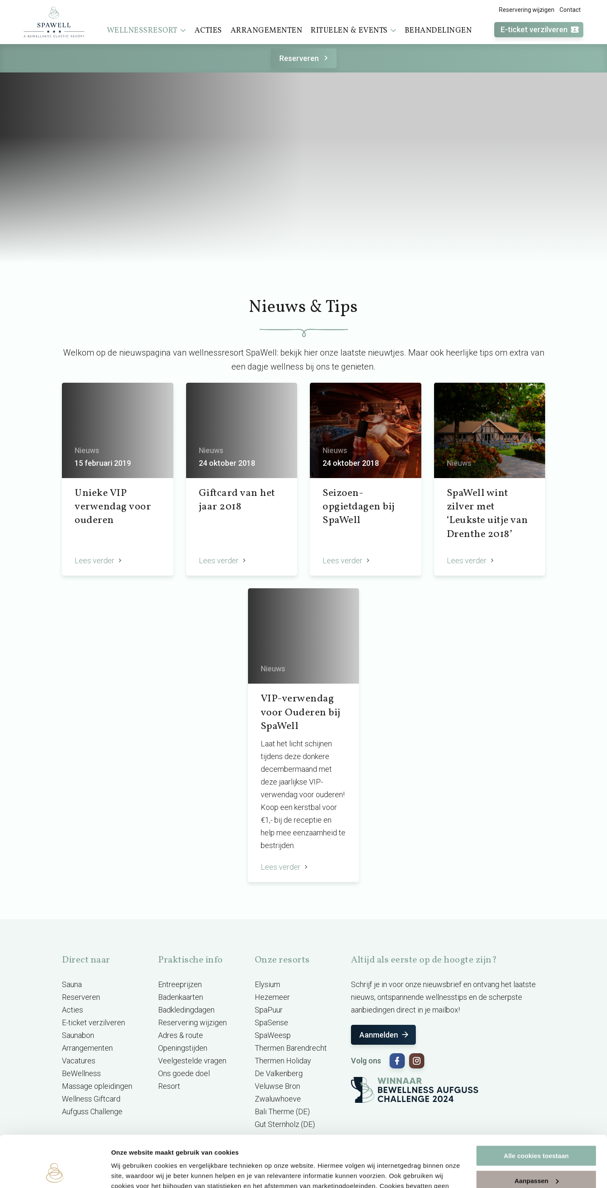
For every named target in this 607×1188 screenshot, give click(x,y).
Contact (570, 9)
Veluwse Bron (277, 1086)
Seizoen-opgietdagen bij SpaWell (359, 507)
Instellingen (129, 1171)
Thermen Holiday (283, 1060)
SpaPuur (269, 1009)
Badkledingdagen (186, 1009)
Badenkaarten (180, 997)
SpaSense (271, 1022)
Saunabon (78, 1035)
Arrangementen (267, 30)
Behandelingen (438, 30)
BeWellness (81, 1073)
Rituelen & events (353, 30)
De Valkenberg (279, 1073)
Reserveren (305, 58)
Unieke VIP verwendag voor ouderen (113, 507)
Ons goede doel (184, 1073)
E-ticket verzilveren (540, 29)
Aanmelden (384, 1034)
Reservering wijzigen (526, 9)
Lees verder (99, 560)
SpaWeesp (273, 1035)
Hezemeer (272, 997)
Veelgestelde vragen (192, 1060)
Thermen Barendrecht (291, 1047)
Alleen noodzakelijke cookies (536, 1157)
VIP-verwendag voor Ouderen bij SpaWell (301, 713)
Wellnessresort (146, 30)
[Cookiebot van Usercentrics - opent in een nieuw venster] (55, 1171)
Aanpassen (537, 1132)
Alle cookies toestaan (536, 1107)
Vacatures (78, 1060)
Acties (208, 30)
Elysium (267, 984)
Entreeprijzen (180, 984)
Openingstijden (182, 1047)
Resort (169, 1086)
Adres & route (180, 1035)
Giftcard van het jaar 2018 (237, 500)
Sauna (72, 984)
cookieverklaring (277, 1148)
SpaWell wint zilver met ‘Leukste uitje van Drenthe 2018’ (487, 514)
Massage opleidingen (97, 1086)
